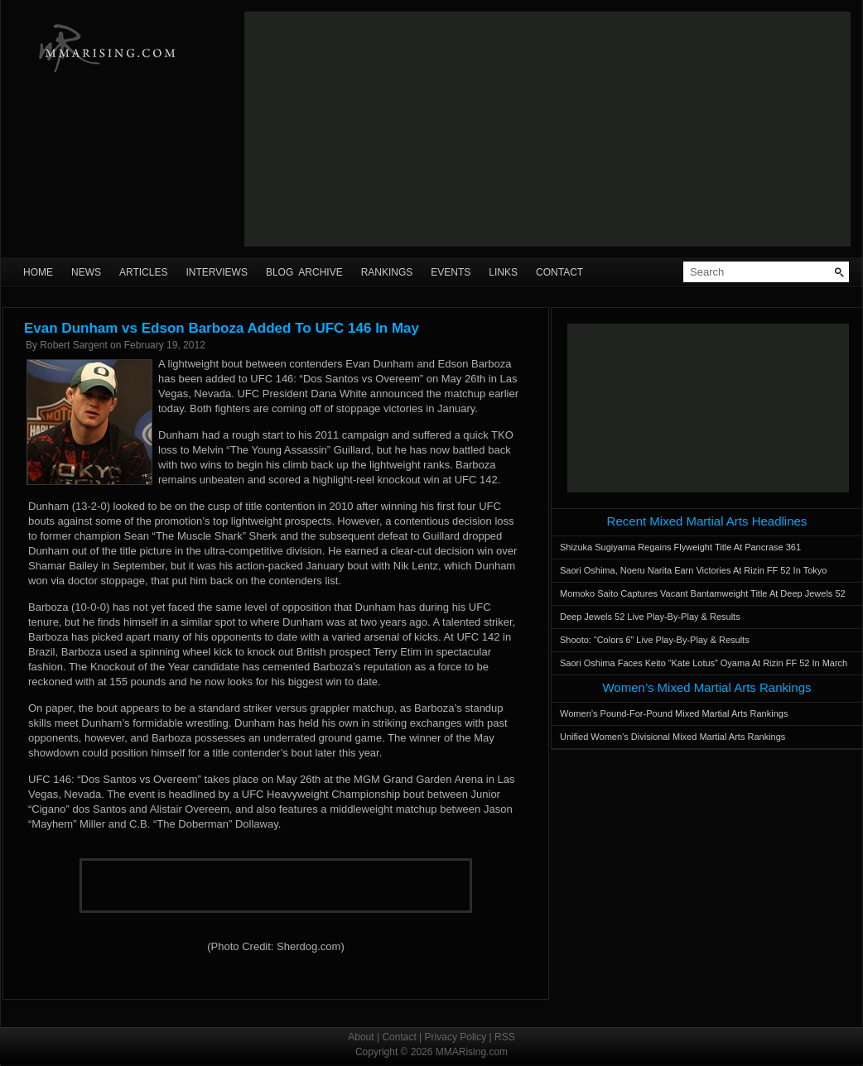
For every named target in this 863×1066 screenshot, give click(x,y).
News (86, 272)
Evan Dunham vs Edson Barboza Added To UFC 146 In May (221, 328)
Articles (143, 272)
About (361, 1037)
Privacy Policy (456, 1037)
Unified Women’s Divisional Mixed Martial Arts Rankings (672, 737)
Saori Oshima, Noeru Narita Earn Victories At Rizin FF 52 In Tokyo (693, 570)
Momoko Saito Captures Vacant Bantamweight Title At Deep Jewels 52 (703, 593)
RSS (504, 1037)
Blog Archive (304, 272)
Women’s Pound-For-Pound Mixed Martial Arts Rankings (674, 713)
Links (503, 272)
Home (38, 272)
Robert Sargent (73, 345)
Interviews (216, 272)
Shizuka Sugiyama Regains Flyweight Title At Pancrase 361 (680, 547)
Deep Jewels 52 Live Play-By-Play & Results (650, 617)
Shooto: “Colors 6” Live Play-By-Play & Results (655, 640)
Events (450, 272)
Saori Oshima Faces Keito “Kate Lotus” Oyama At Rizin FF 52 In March (703, 663)
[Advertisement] (507, 129)
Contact (559, 272)
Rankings (387, 272)
